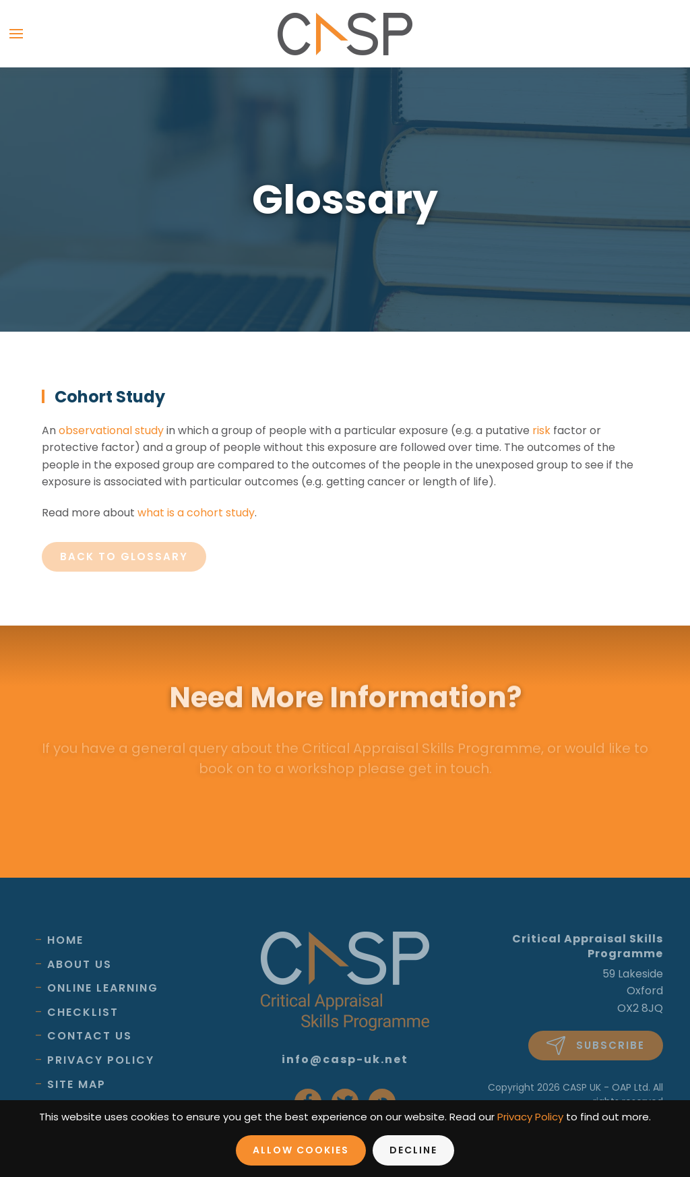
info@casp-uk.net (345, 1059)
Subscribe (595, 1045)
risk (541, 430)
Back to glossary (124, 556)
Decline (413, 1150)
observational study (111, 430)
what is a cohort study (196, 512)
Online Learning (102, 988)
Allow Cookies (301, 1150)
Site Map (76, 1084)
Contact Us (89, 1036)
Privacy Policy (100, 1060)
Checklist (83, 1012)
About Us (79, 964)
